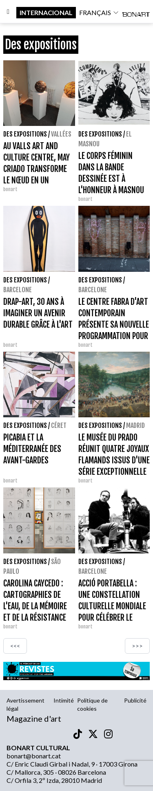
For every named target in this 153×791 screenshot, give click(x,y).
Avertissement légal (25, 704)
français (99, 12)
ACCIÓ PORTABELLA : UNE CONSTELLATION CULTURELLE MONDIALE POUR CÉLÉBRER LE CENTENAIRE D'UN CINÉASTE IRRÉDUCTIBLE (112, 617)
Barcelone (17, 290)
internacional (46, 12)
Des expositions (25, 134)
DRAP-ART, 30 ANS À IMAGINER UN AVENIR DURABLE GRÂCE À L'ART (38, 313)
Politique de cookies (92, 704)
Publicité (135, 700)
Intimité (63, 700)
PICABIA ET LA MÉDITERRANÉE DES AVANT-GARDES (32, 448)
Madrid (135, 425)
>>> (137, 645)
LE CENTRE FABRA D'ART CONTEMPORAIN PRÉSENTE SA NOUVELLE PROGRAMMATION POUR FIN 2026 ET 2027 (113, 325)
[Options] (8, 12)
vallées (61, 134)
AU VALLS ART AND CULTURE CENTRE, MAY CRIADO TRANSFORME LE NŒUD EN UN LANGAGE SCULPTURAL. (37, 169)
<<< (15, 645)
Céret (59, 425)
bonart (10, 189)
